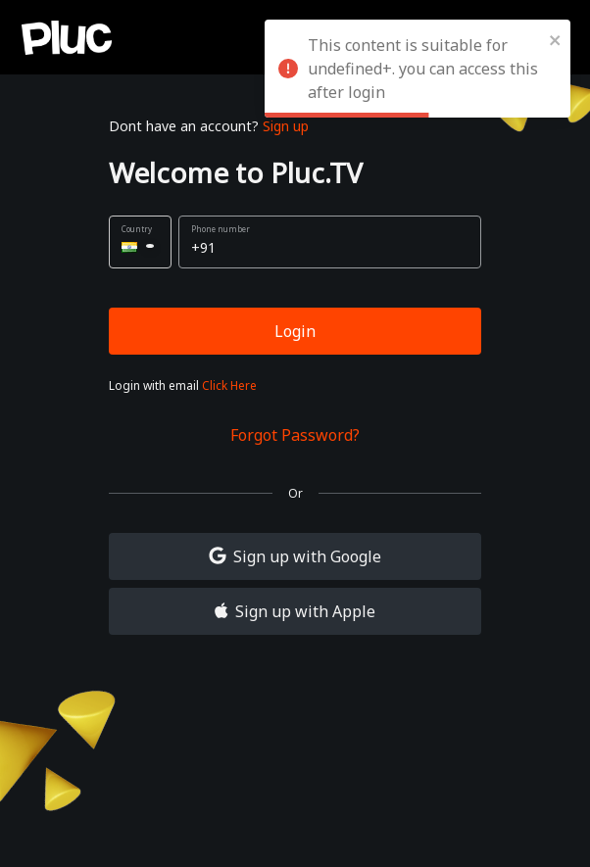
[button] (140, 242)
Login (295, 331)
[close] (556, 39)
